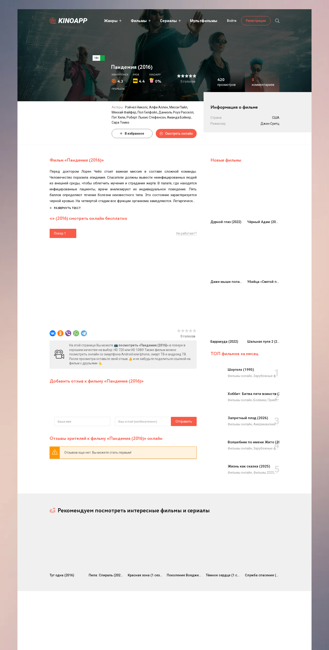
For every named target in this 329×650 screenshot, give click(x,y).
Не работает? (186, 233)
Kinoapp (72, 21)
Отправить (62, 421)
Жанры (103, 20)
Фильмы (131, 20)
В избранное (132, 133)
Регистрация (256, 21)
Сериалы (160, 20)
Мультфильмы (196, 20)
